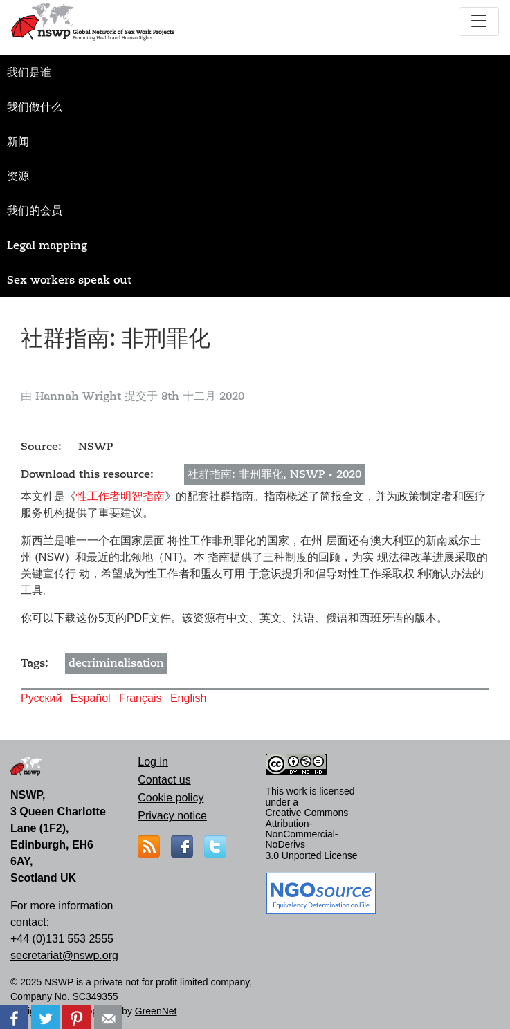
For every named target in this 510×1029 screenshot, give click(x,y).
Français (140, 698)
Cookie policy (170, 798)
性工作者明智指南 (120, 496)
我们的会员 (34, 211)
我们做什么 (34, 107)
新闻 (18, 142)
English (188, 698)
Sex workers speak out (69, 280)
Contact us (164, 780)
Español (91, 698)
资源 (18, 176)
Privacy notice (172, 816)
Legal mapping (47, 245)
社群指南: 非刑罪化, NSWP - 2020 (274, 474)
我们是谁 (29, 73)
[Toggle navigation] (479, 21)
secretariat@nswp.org (64, 955)
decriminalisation (116, 663)
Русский (41, 698)
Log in (153, 762)
